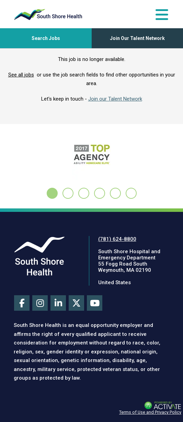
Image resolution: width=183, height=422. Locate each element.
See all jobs (21, 75)
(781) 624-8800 (117, 239)
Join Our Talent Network (137, 38)
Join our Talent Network (115, 99)
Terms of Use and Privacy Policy (150, 412)
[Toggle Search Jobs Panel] (46, 38)
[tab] (52, 193)
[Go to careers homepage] (48, 14)
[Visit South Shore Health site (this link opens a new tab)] (39, 256)
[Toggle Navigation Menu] (162, 14)
